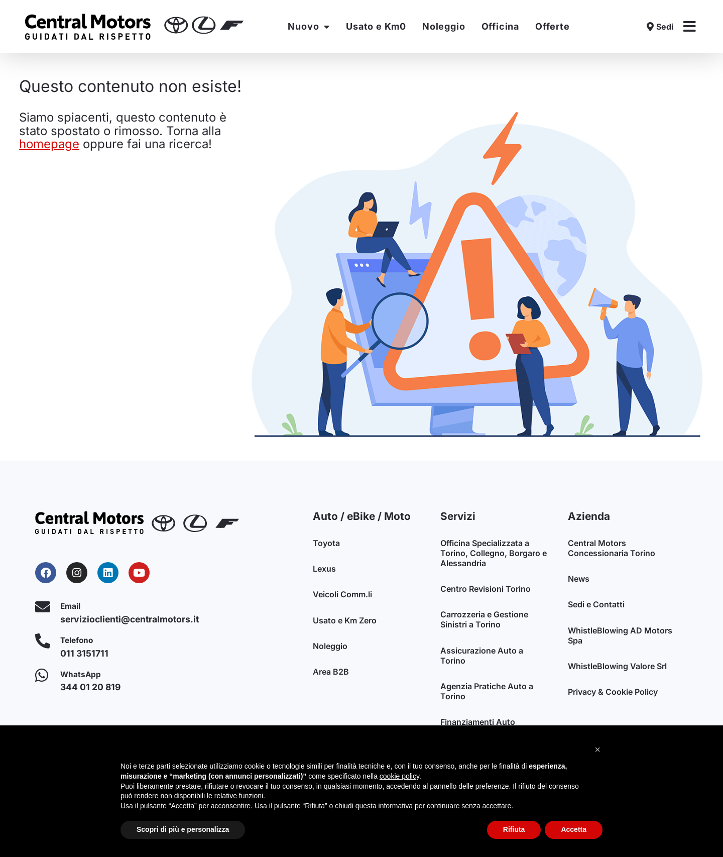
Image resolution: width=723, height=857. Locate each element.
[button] (597, 749)
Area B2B (331, 674)
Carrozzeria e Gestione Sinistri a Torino (484, 620)
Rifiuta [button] (514, 829)
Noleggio (443, 26)
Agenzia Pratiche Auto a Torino (486, 693)
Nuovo (309, 26)
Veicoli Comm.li (342, 595)
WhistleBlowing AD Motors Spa (620, 636)
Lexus (324, 569)
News (578, 579)
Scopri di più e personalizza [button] (183, 829)
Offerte (552, 26)
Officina (500, 26)
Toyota (326, 543)
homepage (49, 144)
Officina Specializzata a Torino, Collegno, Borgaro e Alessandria (493, 553)
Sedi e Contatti (596, 605)
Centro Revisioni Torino (485, 589)
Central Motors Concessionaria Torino (611, 548)
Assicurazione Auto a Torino (481, 657)
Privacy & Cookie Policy (613, 694)
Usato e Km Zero (345, 621)
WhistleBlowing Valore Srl (617, 668)
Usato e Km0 (376, 26)
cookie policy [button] (399, 776)
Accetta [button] (573, 829)
